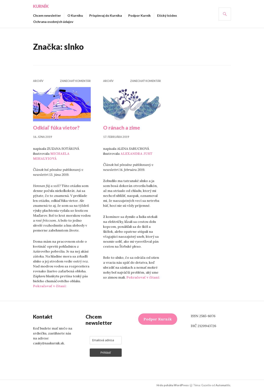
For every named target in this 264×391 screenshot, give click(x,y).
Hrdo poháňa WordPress (173, 385)
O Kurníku (75, 15)
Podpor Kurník (139, 15)
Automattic (223, 385)
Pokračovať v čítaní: (49, 286)
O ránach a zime (121, 127)
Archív (38, 81)
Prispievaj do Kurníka (105, 15)
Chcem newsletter (47, 15)
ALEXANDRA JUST (136, 153)
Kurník (41, 6)
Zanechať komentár (75, 81)
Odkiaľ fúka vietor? (56, 127)
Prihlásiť (105, 352)
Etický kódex (167, 15)
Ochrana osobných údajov (53, 22)
